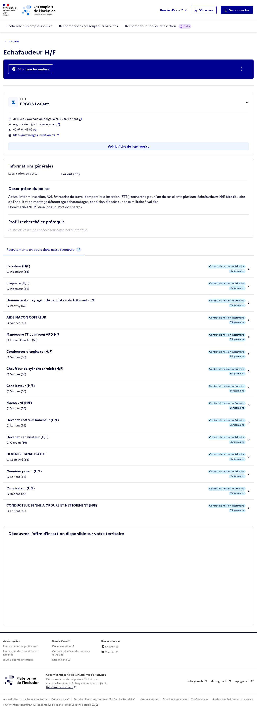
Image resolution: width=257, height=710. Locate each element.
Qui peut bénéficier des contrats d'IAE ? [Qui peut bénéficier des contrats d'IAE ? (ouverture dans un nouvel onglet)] (71, 653)
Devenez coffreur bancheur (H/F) (32, 419)
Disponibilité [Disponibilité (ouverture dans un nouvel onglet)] (59, 660)
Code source (58, 699)
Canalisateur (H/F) (20, 385)
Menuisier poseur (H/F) (24, 471)
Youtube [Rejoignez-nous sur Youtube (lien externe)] (108, 652)
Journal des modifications (18, 660)
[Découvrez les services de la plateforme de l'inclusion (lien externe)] (22, 680)
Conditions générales (175, 699)
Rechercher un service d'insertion (158, 26)
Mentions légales (149, 699)
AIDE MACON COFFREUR (26, 317)
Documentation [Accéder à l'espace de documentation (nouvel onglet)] (61, 646)
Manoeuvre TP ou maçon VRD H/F (32, 334)
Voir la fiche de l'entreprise (128, 146)
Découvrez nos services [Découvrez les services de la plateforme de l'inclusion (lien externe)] (59, 687)
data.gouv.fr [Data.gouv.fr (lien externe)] (219, 681)
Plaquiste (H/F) (18, 283)
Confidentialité (199, 699)
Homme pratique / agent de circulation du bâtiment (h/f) (51, 300)
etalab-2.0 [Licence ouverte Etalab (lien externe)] (89, 705)
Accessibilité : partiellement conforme (25, 699)
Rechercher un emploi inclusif (29, 26)
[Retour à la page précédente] (13, 41)
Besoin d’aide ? (171, 10)
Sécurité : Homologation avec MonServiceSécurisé (103, 699)
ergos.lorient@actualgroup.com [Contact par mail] (34, 124)
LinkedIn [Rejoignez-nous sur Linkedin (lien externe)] (108, 646)
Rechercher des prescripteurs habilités (88, 26)
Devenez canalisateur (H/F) (27, 437)
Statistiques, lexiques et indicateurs (232, 699)
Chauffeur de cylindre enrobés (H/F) (34, 368)
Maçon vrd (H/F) (19, 402)
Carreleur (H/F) (18, 266)
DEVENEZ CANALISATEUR (27, 454)
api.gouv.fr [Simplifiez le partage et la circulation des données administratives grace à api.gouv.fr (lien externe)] (242, 681)
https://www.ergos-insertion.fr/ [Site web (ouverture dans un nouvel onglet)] (34, 135)
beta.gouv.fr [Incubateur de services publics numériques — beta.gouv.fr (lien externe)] (195, 681)
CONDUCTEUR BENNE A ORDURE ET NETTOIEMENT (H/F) (51, 505)
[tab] (44, 249)
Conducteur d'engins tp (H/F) (29, 351)
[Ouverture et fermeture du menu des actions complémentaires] (242, 69)
